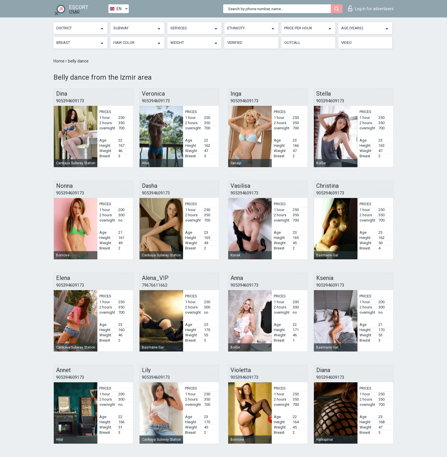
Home (59, 61)
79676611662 (154, 285)
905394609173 (70, 100)
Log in (371, 8)
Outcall (292, 42)
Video (346, 42)
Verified (234, 42)
